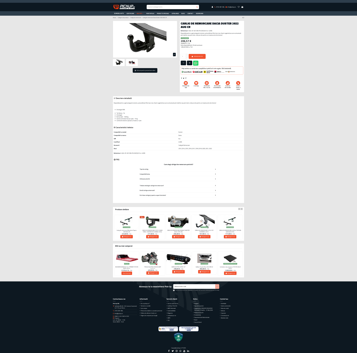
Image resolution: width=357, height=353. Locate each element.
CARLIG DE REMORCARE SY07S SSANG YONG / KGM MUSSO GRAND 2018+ (152, 231)
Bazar (195, 320)
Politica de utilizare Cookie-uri (148, 313)
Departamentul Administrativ (201, 317)
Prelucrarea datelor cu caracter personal (151, 311)
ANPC (169, 318)
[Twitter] (172, 351)
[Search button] (197, 7)
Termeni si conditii (145, 306)
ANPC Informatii (172, 308)
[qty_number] (183, 56)
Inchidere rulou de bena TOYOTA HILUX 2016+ (230, 267)
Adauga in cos (197, 56)
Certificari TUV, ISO (172, 306)
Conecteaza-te (225, 315)
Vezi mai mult (127, 273)
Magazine (170, 313)
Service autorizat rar (173, 303)
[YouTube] (184, 351)
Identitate (223, 303)
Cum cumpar (144, 308)
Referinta (117, 153)
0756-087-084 (119, 311)
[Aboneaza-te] (217, 286)
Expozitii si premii (198, 306)
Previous (239, 209)
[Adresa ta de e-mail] (194, 286)
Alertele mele (224, 318)
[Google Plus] (180, 351)
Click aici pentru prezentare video (145, 70)
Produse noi (197, 315)
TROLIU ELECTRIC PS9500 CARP (152, 267)
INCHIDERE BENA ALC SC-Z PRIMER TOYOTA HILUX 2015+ (126, 267)
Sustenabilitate (171, 311)
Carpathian (152, 268)
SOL (169, 320)
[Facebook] (168, 351)
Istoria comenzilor (226, 306)
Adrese (223, 311)
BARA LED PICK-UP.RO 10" (178, 267)
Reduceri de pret (198, 312)
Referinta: (184, 31)
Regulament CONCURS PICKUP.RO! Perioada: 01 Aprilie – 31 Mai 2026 (203, 309)
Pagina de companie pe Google (149, 315)
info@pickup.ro (119, 313)
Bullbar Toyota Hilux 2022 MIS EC (204, 267)
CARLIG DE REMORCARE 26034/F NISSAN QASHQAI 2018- (230, 231)
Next (242, 209)
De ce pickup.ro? (145, 303)
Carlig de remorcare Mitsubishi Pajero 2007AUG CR (127, 231)
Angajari (196, 303)
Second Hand (198, 322)
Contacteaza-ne (172, 315)
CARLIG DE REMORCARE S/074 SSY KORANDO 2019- (204, 231)
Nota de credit (225, 308)
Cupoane (223, 313)
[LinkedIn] (188, 351)
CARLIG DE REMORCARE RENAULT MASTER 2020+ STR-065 (178, 231)
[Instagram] (176, 351)
